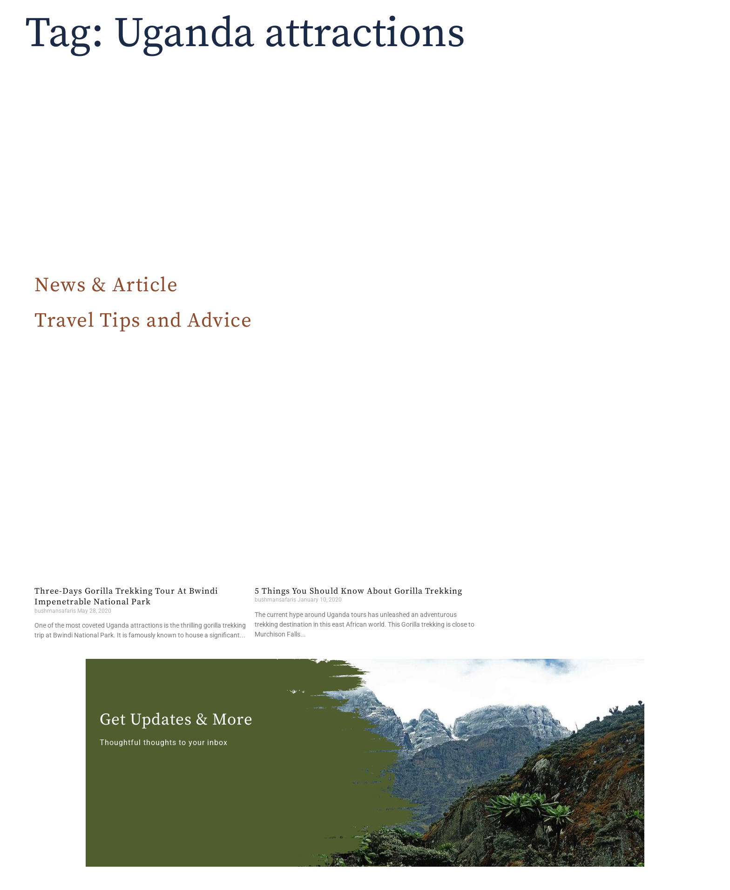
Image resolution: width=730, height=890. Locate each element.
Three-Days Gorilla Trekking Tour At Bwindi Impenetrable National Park (126, 596)
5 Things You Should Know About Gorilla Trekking (358, 591)
